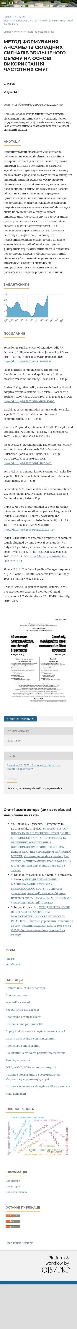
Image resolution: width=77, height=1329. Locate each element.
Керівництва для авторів (22, 1009)
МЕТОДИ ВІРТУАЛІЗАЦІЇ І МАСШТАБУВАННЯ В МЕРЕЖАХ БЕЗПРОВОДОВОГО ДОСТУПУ (34, 884)
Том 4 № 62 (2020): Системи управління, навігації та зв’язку (38, 22)
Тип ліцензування (18, 1060)
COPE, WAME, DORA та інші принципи (31, 1067)
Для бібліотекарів (16, 1192)
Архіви (24, 16)
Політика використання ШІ (24, 1024)
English (10, 958)
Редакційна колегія (18, 1002)
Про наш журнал (17, 995)
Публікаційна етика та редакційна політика (35, 1053)
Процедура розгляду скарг (23, 1017)
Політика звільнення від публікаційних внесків (38, 1086)
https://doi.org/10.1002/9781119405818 (28, 361)
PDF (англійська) (21, 718)
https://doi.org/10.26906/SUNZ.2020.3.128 (29, 529)
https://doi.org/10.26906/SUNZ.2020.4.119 (37, 104)
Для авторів (13, 1186)
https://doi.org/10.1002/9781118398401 (28, 463)
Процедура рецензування (23, 1045)
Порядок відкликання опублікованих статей (35, 1031)
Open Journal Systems (19, 1243)
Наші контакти (16, 1093)
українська (13, 964)
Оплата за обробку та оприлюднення (30, 1038)
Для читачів (13, 1180)
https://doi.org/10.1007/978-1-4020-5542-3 (29, 401)
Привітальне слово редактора (26, 988)
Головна (10, 16)
